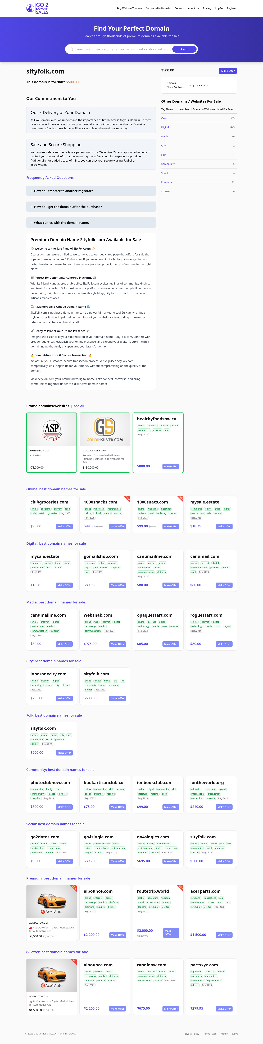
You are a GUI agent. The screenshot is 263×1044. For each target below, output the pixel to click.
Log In (219, 8)
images (51, 793)
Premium (166, 182)
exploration (153, 902)
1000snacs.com (152, 502)
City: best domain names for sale (53, 661)
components (197, 980)
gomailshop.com (101, 556)
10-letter (154, 852)
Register (232, 8)
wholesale (99, 508)
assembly (219, 971)
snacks (117, 513)
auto (220, 902)
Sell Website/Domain (158, 8)
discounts (166, 508)
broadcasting (144, 980)
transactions (197, 513)
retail (41, 513)
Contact (179, 8)
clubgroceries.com (49, 502)
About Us (193, 8)
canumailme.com (155, 556)
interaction (36, 852)
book (164, 793)
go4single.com (99, 837)
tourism (142, 906)
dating (63, 843)
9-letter (98, 852)
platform (161, 572)
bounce (101, 906)
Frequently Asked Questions (50, 177)
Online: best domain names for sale (56, 489)
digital (227, 508)
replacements (214, 980)
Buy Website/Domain (129, 8)
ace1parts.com (205, 891)
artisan (120, 789)
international (197, 793)
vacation (165, 897)
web (96, 621)
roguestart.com (206, 615)
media (157, 567)
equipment (196, 971)
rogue (227, 626)
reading (111, 793)
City (163, 145)
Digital (165, 127)
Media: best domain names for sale (55, 602)
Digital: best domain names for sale (56, 543)
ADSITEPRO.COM (39, 450)
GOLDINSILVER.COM (94, 450)
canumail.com (204, 556)
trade (217, 508)
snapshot (36, 798)
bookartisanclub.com (106, 782)
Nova (235, 1033)
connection (196, 798)
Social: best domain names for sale (55, 824)
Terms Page (210, 1033)
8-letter (88, 689)
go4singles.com (153, 837)
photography (37, 793)
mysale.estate (204, 502)
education (196, 789)
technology (90, 626)
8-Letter (165, 191)
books (88, 793)
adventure (153, 897)
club (33, 513)
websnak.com (98, 615)
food (167, 430)
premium (113, 685)
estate (218, 513)
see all (79, 406)
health (174, 425)
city (57, 685)
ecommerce (144, 430)
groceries (52, 513)
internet (164, 425)
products (152, 425)
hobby (49, 789)
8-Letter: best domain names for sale (57, 952)
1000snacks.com (100, 502)
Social (164, 173)
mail (87, 572)
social (102, 685)
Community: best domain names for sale (60, 769)
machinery (196, 976)
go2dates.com (45, 837)
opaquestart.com (155, 615)
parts (208, 971)
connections (54, 848)
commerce (196, 508)
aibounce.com (98, 891)
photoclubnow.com (50, 782)
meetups (142, 852)
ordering (161, 513)
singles (88, 852)
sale (209, 513)
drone (66, 685)
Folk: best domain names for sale (54, 715)
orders (107, 513)
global (223, 789)
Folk (163, 154)
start (164, 626)
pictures (62, 793)
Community (168, 164)
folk (123, 680)
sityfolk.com (45, 71)
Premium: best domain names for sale (58, 878)
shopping (46, 508)
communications (93, 630)
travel (141, 902)
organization (214, 793)
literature (99, 793)
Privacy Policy (191, 1033)
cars (228, 902)
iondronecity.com (48, 674)
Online (165, 118)
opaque (174, 626)
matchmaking (118, 848)
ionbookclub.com (155, 782)
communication (146, 572)
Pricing (207, 8)
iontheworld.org (207, 782)
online (141, 425)
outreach (210, 798)
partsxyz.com (204, 965)
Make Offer (228, 70)
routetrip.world (153, 891)
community (90, 685)
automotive (211, 976)
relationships (37, 848)
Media (164, 136)
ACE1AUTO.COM (38, 922)
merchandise (114, 508)
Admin (224, 1033)
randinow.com (151, 965)
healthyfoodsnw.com (158, 419)
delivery (157, 430)
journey (166, 902)
